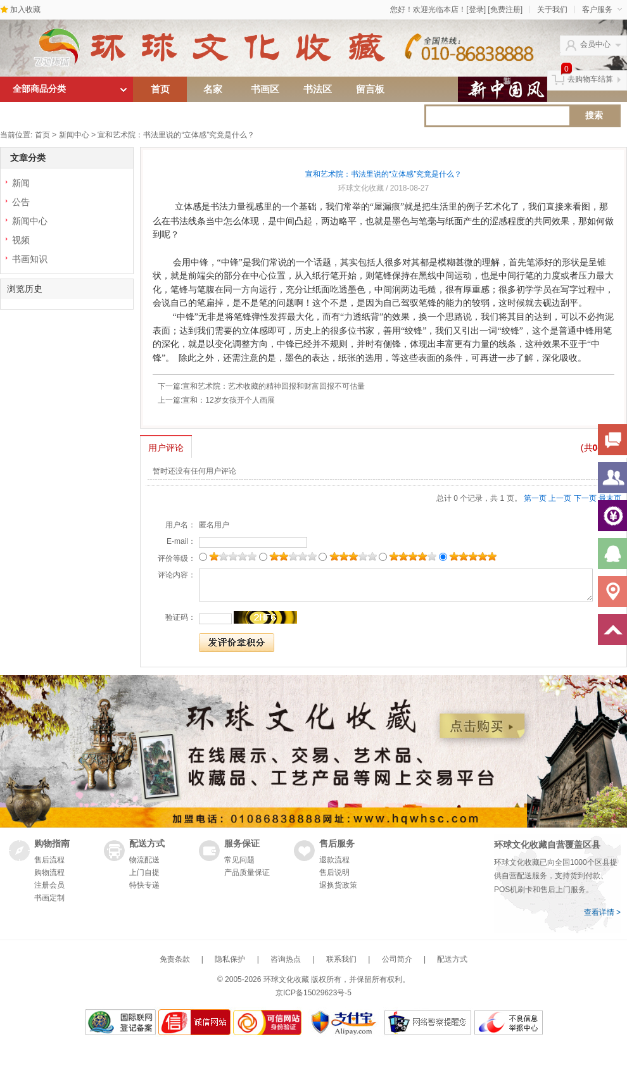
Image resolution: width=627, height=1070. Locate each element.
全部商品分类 (39, 89)
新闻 (21, 183)
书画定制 (49, 897)
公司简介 (397, 959)
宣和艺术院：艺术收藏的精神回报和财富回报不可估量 (273, 386)
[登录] (476, 9)
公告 (21, 202)
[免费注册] (505, 9)
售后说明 (334, 872)
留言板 (370, 89)
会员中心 (595, 44)
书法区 (317, 89)
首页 (160, 89)
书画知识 (30, 259)
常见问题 (239, 859)
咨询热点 (285, 959)
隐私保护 (230, 959)
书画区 (265, 89)
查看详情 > (602, 912)
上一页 (559, 498)
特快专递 (144, 885)
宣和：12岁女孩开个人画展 (228, 400)
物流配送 (144, 859)
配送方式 (452, 959)
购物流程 (49, 872)
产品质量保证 (247, 872)
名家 (212, 89)
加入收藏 (25, 9)
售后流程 (49, 859)
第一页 (535, 498)
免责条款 (175, 959)
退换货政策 (338, 885)
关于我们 (552, 9)
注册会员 (49, 885)
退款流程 (334, 859)
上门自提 (144, 872)
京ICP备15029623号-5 (314, 992)
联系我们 (341, 959)
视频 (21, 240)
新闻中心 (74, 134)
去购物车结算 (590, 79)
